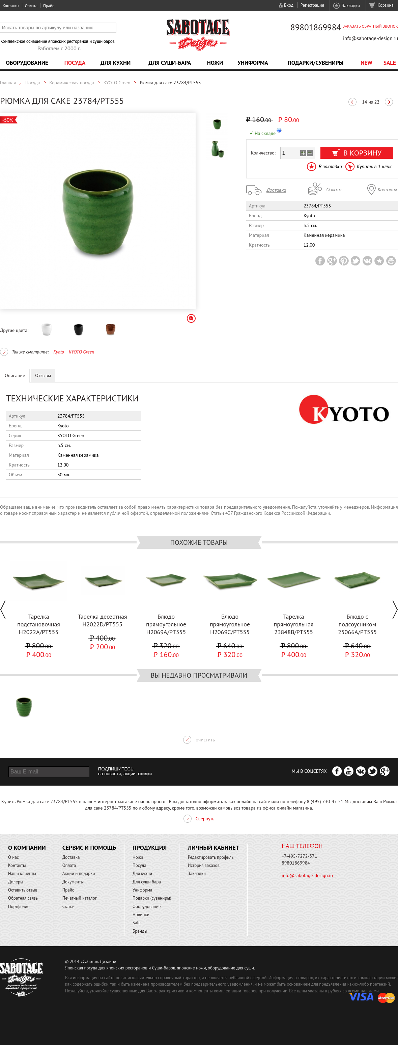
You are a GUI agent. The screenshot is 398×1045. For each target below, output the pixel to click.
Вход (288, 5)
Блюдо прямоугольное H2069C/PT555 (230, 624)
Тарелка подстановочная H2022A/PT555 (38, 624)
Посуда (74, 62)
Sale (389, 62)
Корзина (386, 5)
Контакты (11, 5)
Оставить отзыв (22, 890)
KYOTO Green (117, 83)
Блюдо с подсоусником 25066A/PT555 (357, 624)
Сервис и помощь (89, 847)
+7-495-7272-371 (299, 856)
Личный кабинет (213, 847)
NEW (366, 62)
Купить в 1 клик (374, 166)
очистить (205, 739)
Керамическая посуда (72, 83)
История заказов (204, 865)
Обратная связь (23, 898)
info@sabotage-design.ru (370, 38)
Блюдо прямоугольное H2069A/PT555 (166, 624)
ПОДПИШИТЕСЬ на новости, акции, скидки (125, 771)
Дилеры (15, 882)
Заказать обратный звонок (370, 26)
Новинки (141, 914)
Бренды (140, 931)
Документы (73, 882)
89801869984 (315, 27)
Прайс (48, 5)
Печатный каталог (79, 898)
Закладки (351, 5)
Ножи (215, 62)
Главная (8, 83)
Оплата (31, 5)
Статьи (68, 906)
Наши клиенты (22, 873)
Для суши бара (147, 882)
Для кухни (116, 62)
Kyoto (58, 352)
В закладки (330, 166)
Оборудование (27, 62)
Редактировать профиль (211, 857)
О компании (27, 847)
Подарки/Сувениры (316, 62)
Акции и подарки (78, 873)
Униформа (252, 62)
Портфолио (19, 906)
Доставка (71, 857)
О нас (13, 857)
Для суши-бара (169, 62)
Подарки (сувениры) (152, 898)
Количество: (263, 153)
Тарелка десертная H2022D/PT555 (102, 620)
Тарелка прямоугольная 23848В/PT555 (294, 624)
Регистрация (312, 5)
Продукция (150, 847)
